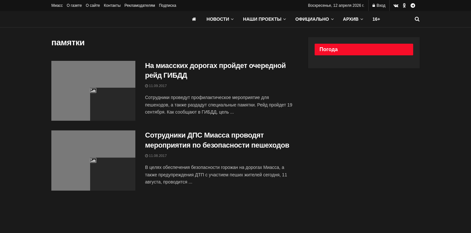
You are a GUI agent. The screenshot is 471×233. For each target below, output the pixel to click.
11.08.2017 (156, 156)
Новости (217, 19)
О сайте (93, 5)
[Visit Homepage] (99, 19)
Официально (312, 19)
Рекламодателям (139, 5)
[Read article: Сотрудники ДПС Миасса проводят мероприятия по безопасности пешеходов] (93, 160)
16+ (376, 19)
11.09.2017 (156, 86)
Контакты (112, 5)
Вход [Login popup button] (378, 5)
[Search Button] (417, 19)
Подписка (167, 5)
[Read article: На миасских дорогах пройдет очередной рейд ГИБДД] (93, 91)
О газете (74, 5)
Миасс (57, 5)
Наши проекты (262, 19)
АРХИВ (351, 19)
